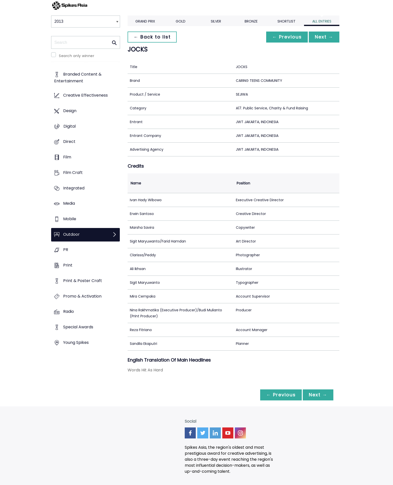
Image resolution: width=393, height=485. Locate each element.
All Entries (321, 21)
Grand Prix (145, 21)
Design (69, 111)
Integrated (73, 188)
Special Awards (78, 327)
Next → (324, 37)
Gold (180, 21)
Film (67, 157)
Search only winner (76, 55)
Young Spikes (76, 342)
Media (69, 203)
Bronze (251, 21)
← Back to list (152, 37)
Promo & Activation (82, 296)
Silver (216, 21)
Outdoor (71, 234)
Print (67, 265)
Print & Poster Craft (82, 281)
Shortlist (286, 21)
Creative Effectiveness (85, 95)
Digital (69, 126)
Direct (69, 142)
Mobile (69, 219)
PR (65, 250)
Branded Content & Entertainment (78, 78)
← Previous (287, 37)
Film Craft (73, 172)
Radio (68, 312)
